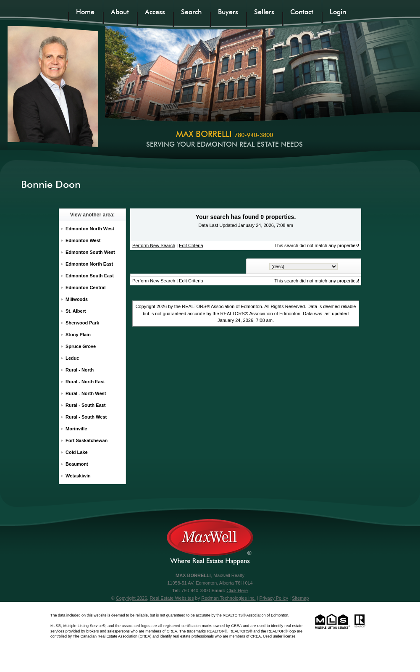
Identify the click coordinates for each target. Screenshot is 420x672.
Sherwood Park (82, 322)
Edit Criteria (191, 245)
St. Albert (76, 311)
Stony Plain (78, 334)
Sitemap (300, 598)
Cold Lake (77, 452)
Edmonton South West (90, 252)
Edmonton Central (85, 287)
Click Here (237, 590)
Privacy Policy (274, 598)
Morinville (76, 428)
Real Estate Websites (172, 598)
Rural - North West (86, 393)
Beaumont (77, 463)
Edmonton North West (90, 228)
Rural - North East (85, 381)
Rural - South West (86, 416)
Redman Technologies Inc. (228, 598)
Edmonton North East (89, 263)
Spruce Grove (81, 346)
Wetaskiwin (78, 475)
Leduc (72, 358)
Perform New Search (153, 245)
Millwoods (77, 299)
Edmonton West (83, 240)
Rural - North (80, 369)
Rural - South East (85, 405)
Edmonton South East (90, 275)
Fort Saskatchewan (87, 440)
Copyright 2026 (131, 598)
